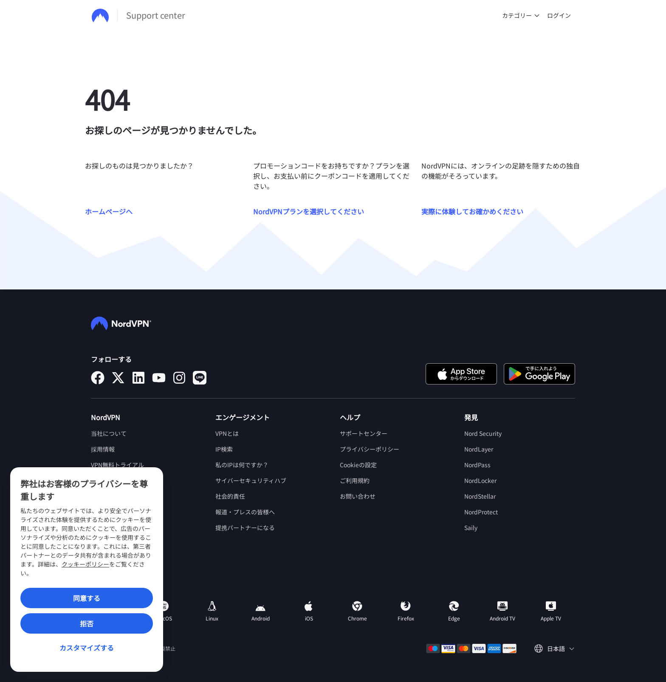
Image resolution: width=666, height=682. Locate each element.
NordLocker (480, 480)
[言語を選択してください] (554, 648)
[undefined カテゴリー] (536, 15)
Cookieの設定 (358, 464)
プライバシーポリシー (369, 449)
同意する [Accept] (86, 598)
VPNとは (227, 433)
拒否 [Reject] (86, 623)
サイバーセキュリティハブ (250, 480)
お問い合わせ (357, 496)
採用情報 (103, 449)
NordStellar (480, 496)
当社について (109, 433)
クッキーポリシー (85, 564)
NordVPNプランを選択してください (308, 211)
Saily (470, 527)
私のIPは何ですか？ (241, 464)
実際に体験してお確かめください (472, 211)
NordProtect (481, 512)
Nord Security (483, 433)
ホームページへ (109, 211)
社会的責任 (230, 496)
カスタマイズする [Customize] (86, 648)
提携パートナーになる (245, 527)
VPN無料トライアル (117, 464)
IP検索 (224, 449)
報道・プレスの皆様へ (245, 512)
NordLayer (478, 449)
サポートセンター (363, 433)
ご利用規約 (355, 480)
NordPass (477, 464)
